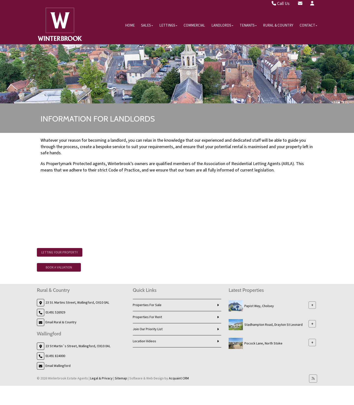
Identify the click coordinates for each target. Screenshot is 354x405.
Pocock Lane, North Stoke (263, 343)
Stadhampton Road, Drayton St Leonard (273, 324)
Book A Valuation (58, 267)
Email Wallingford (58, 365)
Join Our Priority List (147, 329)
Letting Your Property (59, 252)
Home (130, 25)
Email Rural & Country (60, 322)
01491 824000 (55, 356)
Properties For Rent (147, 317)
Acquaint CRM (179, 378)
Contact (308, 25)
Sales (147, 25)
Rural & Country (278, 25)
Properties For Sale (147, 305)
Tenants (248, 25)
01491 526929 (55, 312)
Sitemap (121, 378)
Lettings (168, 25)
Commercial (194, 25)
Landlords (222, 25)
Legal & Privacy (101, 378)
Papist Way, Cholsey (259, 306)
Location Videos (144, 341)
